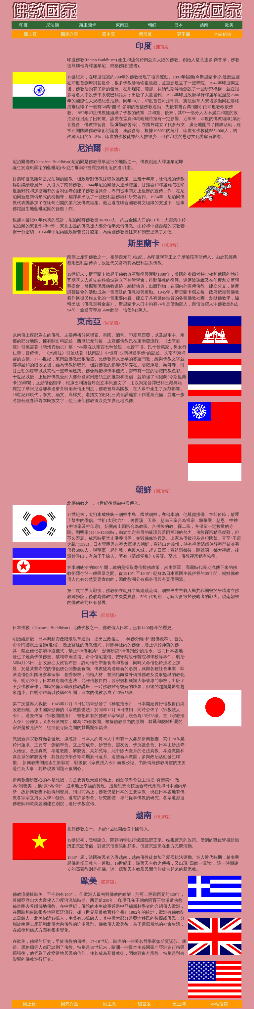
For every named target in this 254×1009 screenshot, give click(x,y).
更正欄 (183, 34)
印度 (23, 25)
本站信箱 (222, 34)
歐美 (229, 25)
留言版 (145, 34)
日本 (178, 25)
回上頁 (30, 34)
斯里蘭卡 (87, 25)
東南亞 (122, 25)
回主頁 (108, 34)
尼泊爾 (52, 25)
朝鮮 (152, 25)
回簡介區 (69, 34)
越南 (204, 25)
